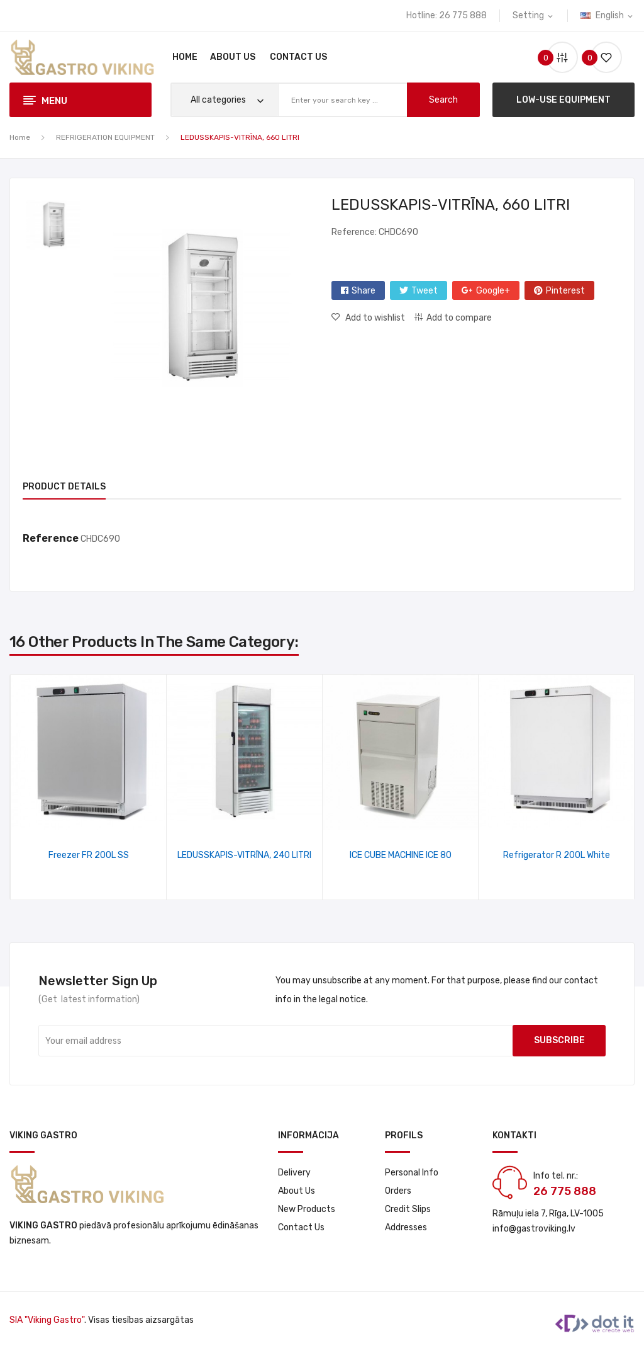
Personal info (411, 1172)
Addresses (406, 1227)
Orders (398, 1191)
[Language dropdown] (607, 15)
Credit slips (408, 1209)
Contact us (301, 1227)
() (601, 58)
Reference (51, 538)
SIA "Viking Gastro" (46, 1320)
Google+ (493, 290)
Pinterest (565, 290)
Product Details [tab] (64, 486)
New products (306, 1209)
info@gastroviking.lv (533, 1228)
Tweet (424, 290)
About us (296, 1191)
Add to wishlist (374, 317)
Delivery (294, 1172)
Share (363, 290)
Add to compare (459, 317)
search (443, 99)
